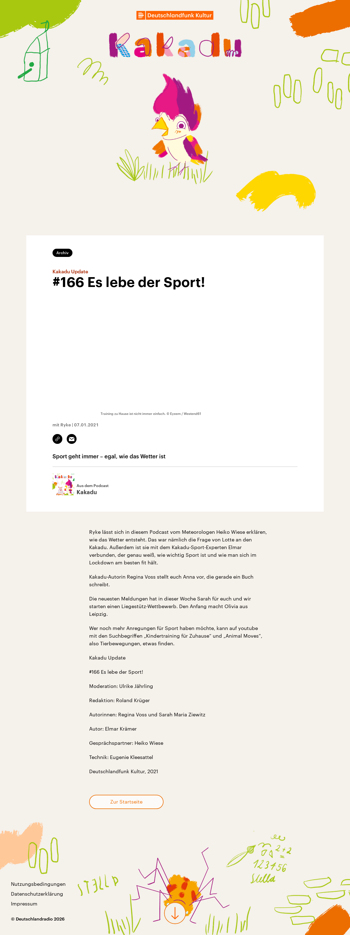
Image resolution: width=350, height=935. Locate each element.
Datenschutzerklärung (37, 894)
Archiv (62, 252)
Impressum (24, 904)
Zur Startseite (126, 802)
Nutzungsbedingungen (38, 884)
